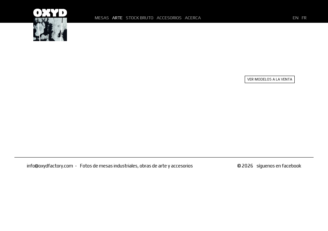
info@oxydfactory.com (50, 165)
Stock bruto (139, 17)
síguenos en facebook (279, 165)
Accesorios (169, 17)
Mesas (102, 17)
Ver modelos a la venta (269, 79)
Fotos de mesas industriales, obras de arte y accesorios (136, 165)
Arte (117, 17)
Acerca (193, 17)
